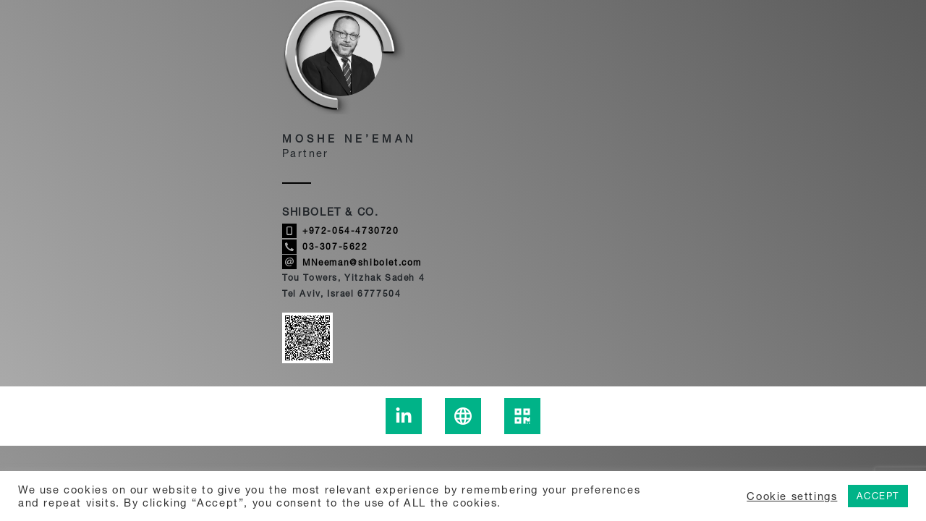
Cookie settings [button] (792, 496)
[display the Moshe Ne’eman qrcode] (522, 416)
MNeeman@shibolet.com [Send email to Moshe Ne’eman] (352, 262)
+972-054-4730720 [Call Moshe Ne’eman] (340, 231)
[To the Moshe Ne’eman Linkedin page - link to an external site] (403, 416)
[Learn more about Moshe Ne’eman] (463, 416)
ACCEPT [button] (878, 495)
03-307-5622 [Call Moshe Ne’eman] (325, 247)
